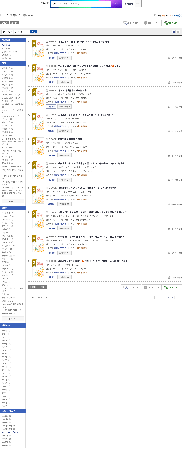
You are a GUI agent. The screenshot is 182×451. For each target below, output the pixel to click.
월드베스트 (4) (7, 242)
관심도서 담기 (131, 23)
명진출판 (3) (6, 265)
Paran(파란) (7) (8, 216)
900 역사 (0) (6, 445)
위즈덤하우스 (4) (8, 245)
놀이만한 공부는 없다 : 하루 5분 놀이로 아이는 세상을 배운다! (86, 114)
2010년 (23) (6, 383)
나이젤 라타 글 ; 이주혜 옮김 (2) (13, 105)
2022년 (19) (6, 343)
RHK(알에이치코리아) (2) (11, 310)
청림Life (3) (6, 285)
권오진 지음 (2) (7, 91)
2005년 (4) (6, 399)
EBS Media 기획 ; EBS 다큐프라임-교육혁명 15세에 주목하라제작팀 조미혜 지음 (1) (12, 191)
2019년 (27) (6, 353)
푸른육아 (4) (6, 252)
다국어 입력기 (138, 3)
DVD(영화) (7, 58)
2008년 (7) (6, 389)
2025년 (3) (6, 333)
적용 (33, 31)
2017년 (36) (6, 360)
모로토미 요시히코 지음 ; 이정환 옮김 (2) (12, 117)
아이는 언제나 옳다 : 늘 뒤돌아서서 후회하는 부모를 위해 (83, 41)
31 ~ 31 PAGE (180, 297)
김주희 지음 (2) (7, 101)
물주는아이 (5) (7, 226)
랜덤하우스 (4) (7, 239)
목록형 (178, 31)
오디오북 (6, 55)
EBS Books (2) (8, 300)
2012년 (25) (6, 376)
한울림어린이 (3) (8, 297)
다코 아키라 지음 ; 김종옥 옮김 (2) (13, 111)
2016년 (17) (6, 363)
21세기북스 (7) (7, 213)
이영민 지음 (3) (7, 81)
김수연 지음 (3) (7, 74)
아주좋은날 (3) (7, 272)
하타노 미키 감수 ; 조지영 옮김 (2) (13, 171)
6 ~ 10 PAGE (176, 297)
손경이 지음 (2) (7, 132)
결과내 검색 (45, 3)
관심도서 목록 (152, 23)
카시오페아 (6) (7, 222)
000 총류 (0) (6, 416)
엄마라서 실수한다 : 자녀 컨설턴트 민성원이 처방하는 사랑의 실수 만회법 (92, 260)
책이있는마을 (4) (8, 249)
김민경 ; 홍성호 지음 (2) (11, 94)
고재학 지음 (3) (7, 71)
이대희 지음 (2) (7, 160)
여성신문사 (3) (7, 275)
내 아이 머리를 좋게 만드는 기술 (72, 90)
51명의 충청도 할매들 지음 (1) (12, 177)
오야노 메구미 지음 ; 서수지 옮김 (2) (12, 152)
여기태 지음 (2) (7, 147)
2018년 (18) (6, 356)
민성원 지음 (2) (7, 125)
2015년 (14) (6, 366)
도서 (6, 48)
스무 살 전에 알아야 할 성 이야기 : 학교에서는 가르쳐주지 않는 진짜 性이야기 (92, 212)
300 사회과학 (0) (8, 425)
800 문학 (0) (6, 442)
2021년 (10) (6, 347)
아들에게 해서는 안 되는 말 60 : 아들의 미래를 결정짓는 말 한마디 (87, 187)
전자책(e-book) (9, 51)
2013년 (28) (6, 373)
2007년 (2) (6, 392)
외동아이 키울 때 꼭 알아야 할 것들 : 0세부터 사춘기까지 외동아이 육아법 (91, 163)
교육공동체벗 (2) (8, 313)
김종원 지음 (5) (7, 68)
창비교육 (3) (6, 281)
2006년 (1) (6, 396)
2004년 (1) (6, 402)
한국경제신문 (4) (8, 255)
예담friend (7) (7, 219)
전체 (6, 45)
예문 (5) (5, 232)
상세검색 (129, 3)
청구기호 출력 (176, 58)
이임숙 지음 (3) (7, 84)
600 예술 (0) (6, 435)
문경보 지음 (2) (7, 122)
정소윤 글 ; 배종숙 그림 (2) (12, 166)
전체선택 (4, 22)
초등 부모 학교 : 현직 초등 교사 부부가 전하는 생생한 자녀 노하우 (89, 65)
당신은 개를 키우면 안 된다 (70, 139)
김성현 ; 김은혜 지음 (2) (11, 97)
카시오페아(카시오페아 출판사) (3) (12, 289)
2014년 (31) (6, 369)
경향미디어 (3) (7, 258)
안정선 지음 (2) (7, 135)
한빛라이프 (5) (7, 235)
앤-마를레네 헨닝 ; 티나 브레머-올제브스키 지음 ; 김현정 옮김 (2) (13, 141)
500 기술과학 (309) (10, 432)
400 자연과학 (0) (8, 429)
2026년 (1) (6, 330)
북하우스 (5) (6, 229)
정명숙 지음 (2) (7, 163)
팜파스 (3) (5, 294)
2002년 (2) (6, 406)
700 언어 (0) (6, 438)
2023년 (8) (6, 340)
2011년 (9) (6, 379)
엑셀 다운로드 (172, 23)
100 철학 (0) (6, 419)
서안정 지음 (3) (7, 78)
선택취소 (14, 22)
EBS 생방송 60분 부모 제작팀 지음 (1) (12, 183)
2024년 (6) (6, 337)
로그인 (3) (5, 262)
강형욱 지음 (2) (7, 88)
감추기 (13, 201)
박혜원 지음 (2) (7, 128)
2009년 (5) (6, 386)
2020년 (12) (6, 350)
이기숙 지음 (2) (7, 156)
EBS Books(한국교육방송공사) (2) (12, 305)
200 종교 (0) (6, 422)
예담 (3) (5, 278)
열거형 (174, 31)
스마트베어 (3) (7, 268)
